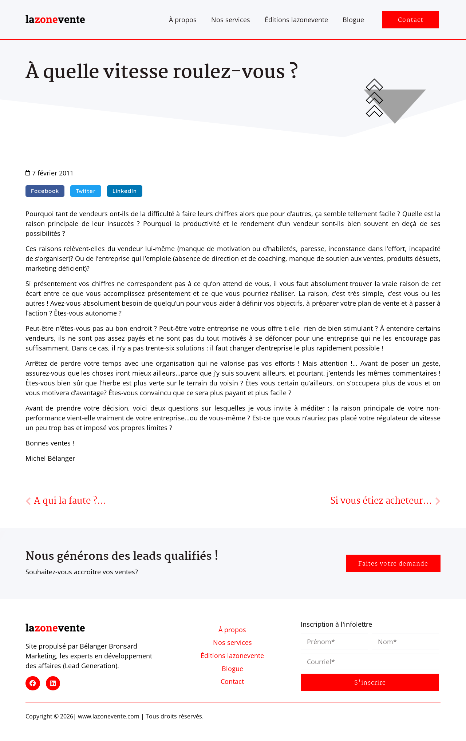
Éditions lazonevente (296, 19)
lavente (55, 19)
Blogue (353, 19)
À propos (183, 19)
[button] (44, 191)
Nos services (230, 19)
